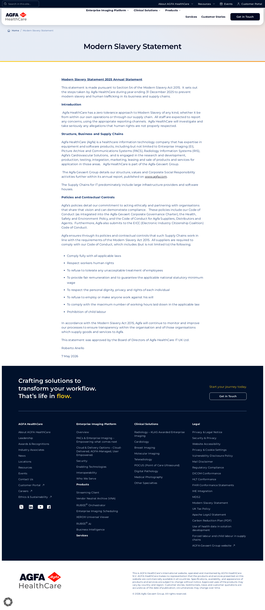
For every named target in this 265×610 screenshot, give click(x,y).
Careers (25, 491)
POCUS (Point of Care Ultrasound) (157, 465)
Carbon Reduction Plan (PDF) (212, 520)
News (22, 455)
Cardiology (141, 441)
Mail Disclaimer (202, 461)
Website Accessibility (206, 444)
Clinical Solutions (147, 10)
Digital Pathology (146, 471)
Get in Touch (245, 16)
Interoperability (86, 472)
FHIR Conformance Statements (213, 485)
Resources (206, 4)
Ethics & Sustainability (35, 497)
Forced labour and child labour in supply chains (219, 537)
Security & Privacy (204, 438)
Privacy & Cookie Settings (209, 449)
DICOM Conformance (206, 473)
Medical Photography (148, 477)
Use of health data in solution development (211, 528)
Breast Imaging (144, 447)
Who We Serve (86, 478)
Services (191, 16)
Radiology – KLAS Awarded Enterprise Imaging (159, 433)
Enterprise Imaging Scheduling (97, 511)
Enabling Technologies (91, 466)
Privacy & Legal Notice (207, 432)
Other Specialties (145, 483)
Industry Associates (31, 449)
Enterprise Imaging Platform (107, 10)
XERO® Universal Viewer (92, 517)
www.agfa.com (156, 176)
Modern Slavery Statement (210, 502)
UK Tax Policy (201, 508)
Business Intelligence (90, 529)
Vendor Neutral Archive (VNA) (96, 498)
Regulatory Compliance (208, 467)
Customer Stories (213, 16)
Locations (24, 461)
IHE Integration (202, 491)
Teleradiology (143, 459)
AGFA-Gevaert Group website (213, 545)
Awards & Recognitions (33, 444)
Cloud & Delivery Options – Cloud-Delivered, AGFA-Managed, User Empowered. (98, 451)
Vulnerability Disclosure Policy (212, 455)
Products (173, 10)
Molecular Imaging (147, 453)
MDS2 (196, 497)
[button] (8, 602)
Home (15, 30)
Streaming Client (87, 492)
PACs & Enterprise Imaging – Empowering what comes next (96, 439)
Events (226, 4)
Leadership (25, 438)
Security (81, 461)
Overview (82, 432)
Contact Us (25, 479)
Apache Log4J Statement (209, 514)
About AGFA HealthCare (176, 4)
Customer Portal (249, 4)
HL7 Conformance (204, 479)
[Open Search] (20, 4)
